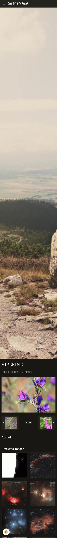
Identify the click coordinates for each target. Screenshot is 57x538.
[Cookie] (6, 531)
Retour (28, 423)
